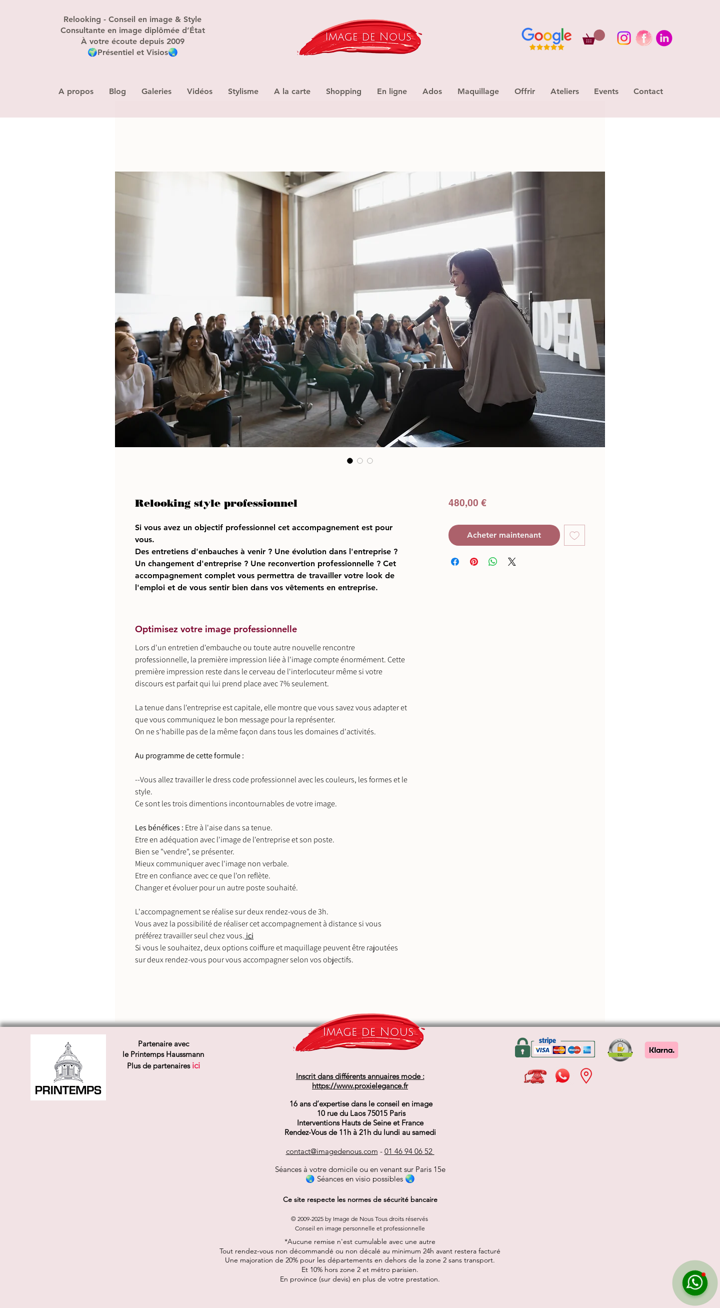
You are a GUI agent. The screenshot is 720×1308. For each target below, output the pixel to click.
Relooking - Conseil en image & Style (133, 19)
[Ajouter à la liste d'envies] (574, 535)
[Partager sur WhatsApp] (493, 562)
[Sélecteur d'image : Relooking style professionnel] (350, 461)
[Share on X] (512, 562)
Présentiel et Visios (133, 52)
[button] (593, 37)
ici (250, 935)
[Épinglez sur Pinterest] (474, 562)
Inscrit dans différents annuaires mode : (360, 1076)
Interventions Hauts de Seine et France (360, 1122)
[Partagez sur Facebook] (455, 562)
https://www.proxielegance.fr (360, 1085)
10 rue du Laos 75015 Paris (360, 1113)
